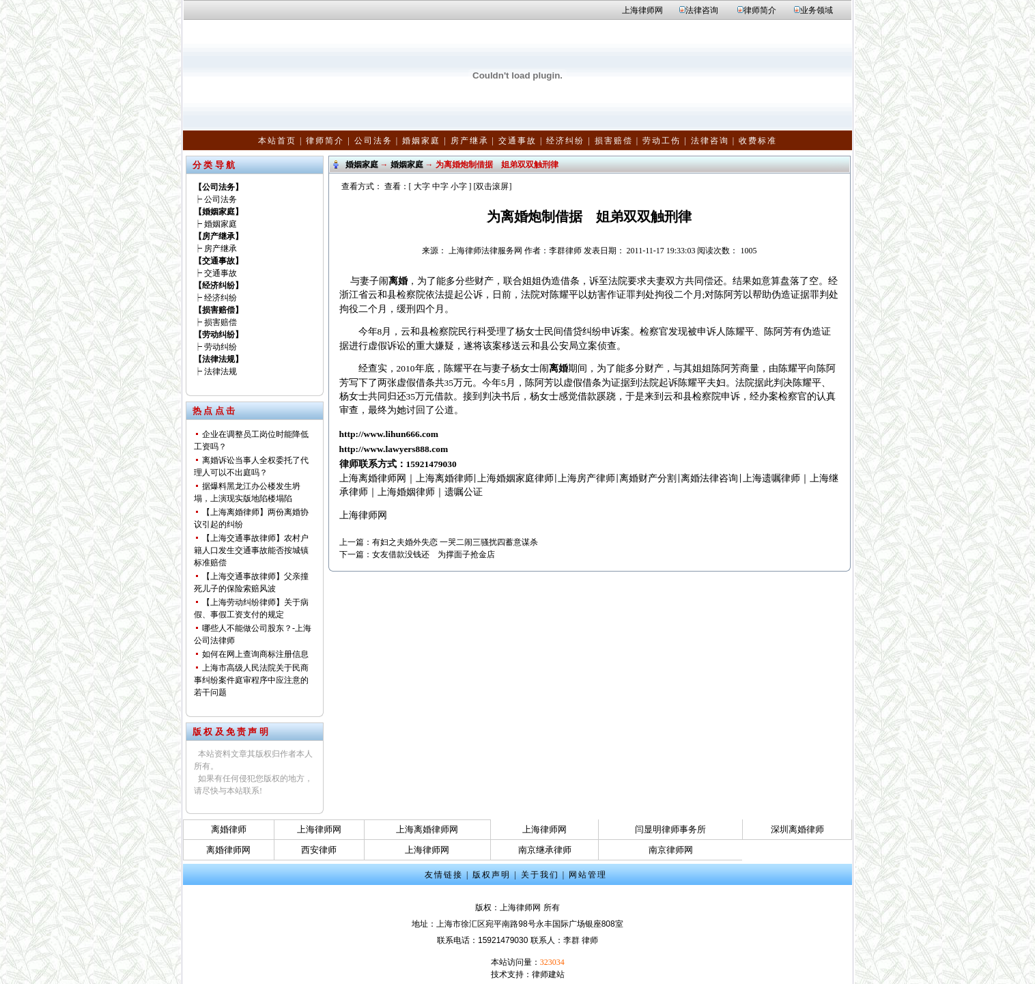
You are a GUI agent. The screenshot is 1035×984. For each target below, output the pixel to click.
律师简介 (759, 10)
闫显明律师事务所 (670, 829)
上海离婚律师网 (427, 829)
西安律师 (319, 850)
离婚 (398, 281)
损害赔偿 (614, 140)
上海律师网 (642, 10)
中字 (440, 186)
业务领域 (816, 10)
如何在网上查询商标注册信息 (255, 654)
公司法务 (373, 140)
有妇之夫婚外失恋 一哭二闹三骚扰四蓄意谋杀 (455, 542)
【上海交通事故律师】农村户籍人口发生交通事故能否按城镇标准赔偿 (251, 550)
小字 (459, 186)
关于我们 (540, 875)
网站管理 (588, 875)
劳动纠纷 (220, 347)
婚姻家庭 (421, 140)
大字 (422, 186)
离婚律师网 (228, 850)
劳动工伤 (661, 140)
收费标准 (758, 140)
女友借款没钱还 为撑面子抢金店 (433, 554)
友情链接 (444, 875)
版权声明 (491, 875)
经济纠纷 (565, 140)
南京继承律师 (544, 850)
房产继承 (470, 140)
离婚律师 (228, 829)
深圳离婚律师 (797, 829)
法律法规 (220, 371)
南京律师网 (671, 850)
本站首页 (277, 140)
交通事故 (517, 140)
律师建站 (548, 974)
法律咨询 (701, 10)
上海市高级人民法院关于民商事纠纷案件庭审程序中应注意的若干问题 (251, 680)
